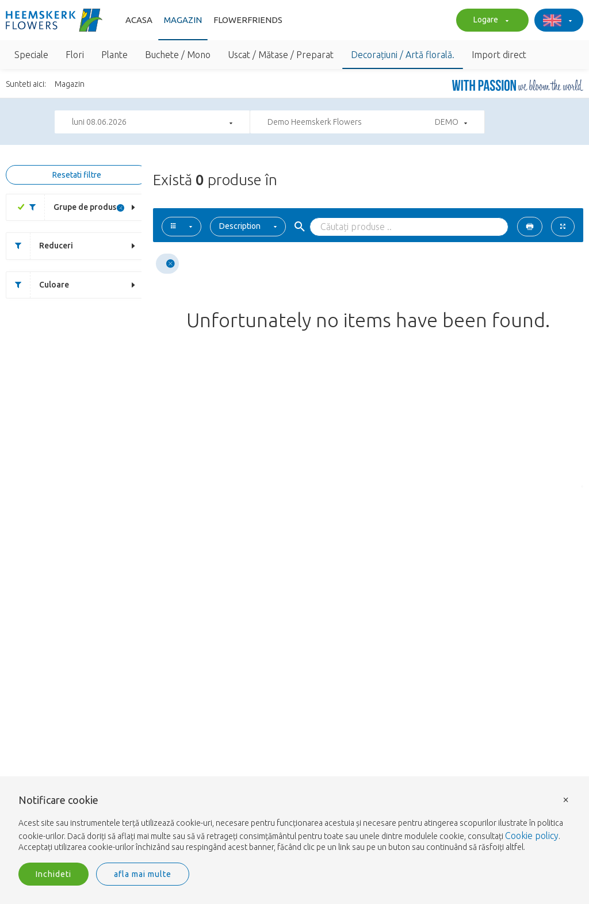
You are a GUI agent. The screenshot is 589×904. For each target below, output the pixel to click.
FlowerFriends (247, 20)
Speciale (31, 54)
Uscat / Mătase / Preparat (281, 54)
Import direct (499, 54)
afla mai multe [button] (142, 874)
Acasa (138, 20)
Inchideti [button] (53, 874)
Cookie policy (532, 835)
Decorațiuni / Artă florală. (402, 54)
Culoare (37, 285)
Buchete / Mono (178, 54)
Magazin (183, 20)
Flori (75, 54)
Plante (114, 54)
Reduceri (39, 246)
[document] (294, 824)
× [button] (566, 799)
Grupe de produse (71, 207)
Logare (489, 21)
